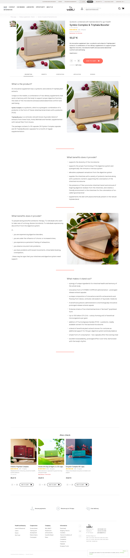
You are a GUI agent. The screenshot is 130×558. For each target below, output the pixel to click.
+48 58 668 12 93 (101, 529)
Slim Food (17, 535)
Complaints (63, 539)
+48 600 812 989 (101, 531)
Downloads (63, 528)
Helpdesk (62, 544)
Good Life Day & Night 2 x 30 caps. (50, 467)
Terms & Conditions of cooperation (66, 536)
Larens (16, 530)
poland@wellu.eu (101, 532)
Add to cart (93, 61)
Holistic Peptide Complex (20, 467)
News (46, 537)
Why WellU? (48, 528)
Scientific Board (49, 535)
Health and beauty (20, 525)
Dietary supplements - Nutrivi (27, 17)
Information (63, 525)
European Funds (64, 546)
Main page (13, 17)
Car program (33, 537)
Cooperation (33, 525)
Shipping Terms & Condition (64, 531)
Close (125, 551)
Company (47, 525)
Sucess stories (33, 528)
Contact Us (63, 541)
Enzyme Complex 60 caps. (75, 467)
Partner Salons (34, 535)
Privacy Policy (29, 554)
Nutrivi (16, 533)
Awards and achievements (48, 531)
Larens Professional (20, 528)
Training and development (33, 531)
